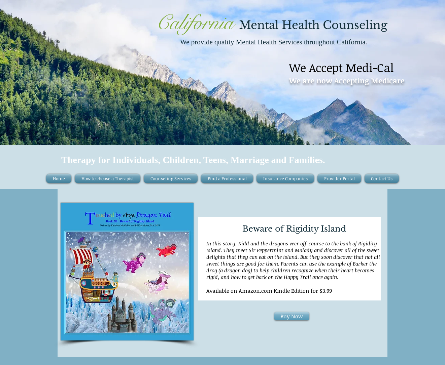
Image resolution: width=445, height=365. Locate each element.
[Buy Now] (291, 316)
